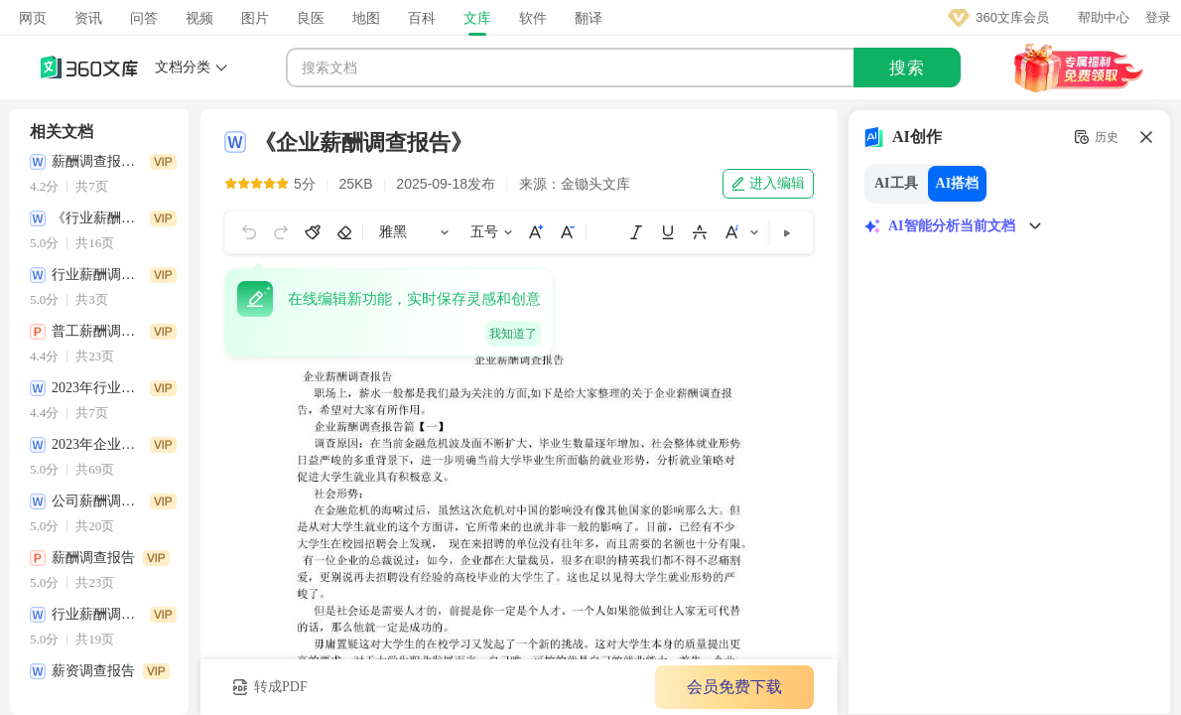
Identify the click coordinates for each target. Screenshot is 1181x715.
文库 (477, 18)
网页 (33, 18)
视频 (199, 18)
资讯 (88, 18)
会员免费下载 (734, 686)
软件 (533, 18)
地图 (366, 18)
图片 (255, 18)
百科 (422, 18)
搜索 (907, 68)
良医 (311, 18)
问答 (144, 18)
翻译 (588, 18)
